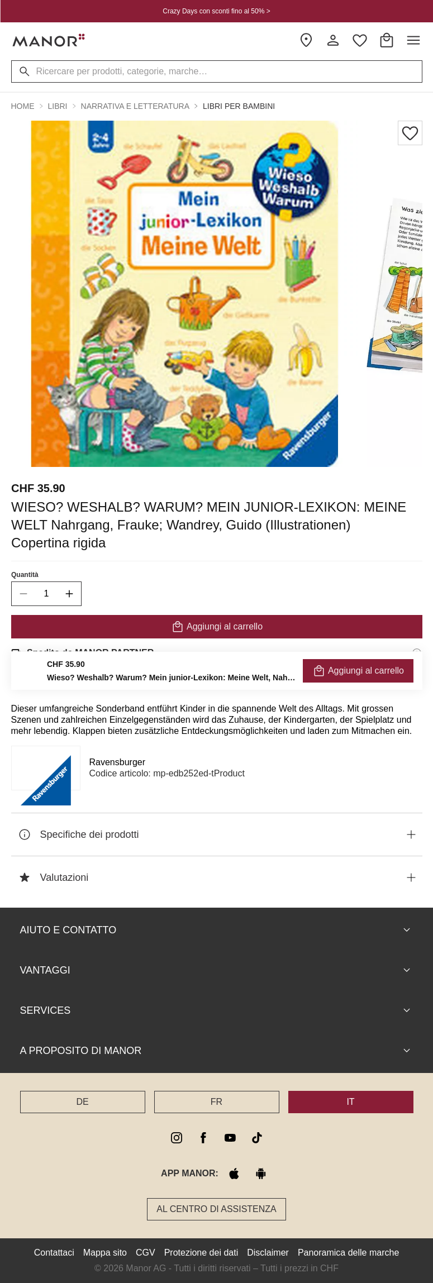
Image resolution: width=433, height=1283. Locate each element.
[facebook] (203, 1138)
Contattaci (54, 1252)
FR (216, 1101)
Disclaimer (268, 1252)
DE (82, 1101)
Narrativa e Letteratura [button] (135, 106)
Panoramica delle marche (348, 1252)
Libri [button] (58, 106)
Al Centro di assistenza (216, 1209)
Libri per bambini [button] (239, 106)
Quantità (25, 575)
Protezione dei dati (201, 1252)
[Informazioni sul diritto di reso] (416, 684)
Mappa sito (105, 1252)
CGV (145, 1252)
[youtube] (230, 1138)
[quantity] (46, 593)
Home (23, 106)
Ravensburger (117, 762)
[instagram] (176, 1138)
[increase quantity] (69, 593)
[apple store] (234, 1173)
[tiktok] (257, 1138)
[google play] (261, 1173)
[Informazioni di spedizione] (416, 653)
